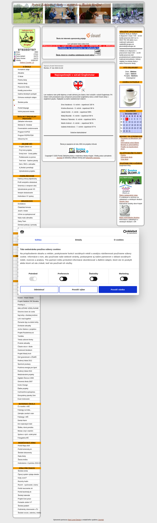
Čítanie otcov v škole (25, 347)
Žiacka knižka (23, 460)
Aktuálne (21, 73)
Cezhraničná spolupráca (26, 392)
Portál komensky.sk (25, 449)
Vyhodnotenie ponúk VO (26, 189)
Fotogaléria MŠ (23, 438)
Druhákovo (22, 204)
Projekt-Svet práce (24, 499)
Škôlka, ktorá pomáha (25, 427)
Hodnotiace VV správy (26, 196)
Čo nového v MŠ (24, 406)
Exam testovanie (24, 399)
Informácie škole (126, 157)
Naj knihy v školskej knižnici (27, 315)
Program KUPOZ (24, 132)
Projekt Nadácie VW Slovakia (28, 301)
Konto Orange (23, 385)
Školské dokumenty (25, 453)
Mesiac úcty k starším (25, 431)
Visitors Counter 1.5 (27, 62)
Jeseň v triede (23, 211)
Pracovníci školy (24, 87)
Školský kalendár (24, 495)
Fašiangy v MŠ (23, 417)
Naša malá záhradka (25, 218)
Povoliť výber (78, 289)
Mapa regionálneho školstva (129, 217)
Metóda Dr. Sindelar (25, 125)
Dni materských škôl (25, 424)
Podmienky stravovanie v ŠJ (28, 509)
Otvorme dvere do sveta (26, 312)
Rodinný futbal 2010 (25, 371)
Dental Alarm (22, 420)
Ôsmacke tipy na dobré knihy (28, 322)
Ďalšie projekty (23, 388)
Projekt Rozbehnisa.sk (26, 333)
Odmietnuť (39, 289)
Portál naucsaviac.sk (25, 488)
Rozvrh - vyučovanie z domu (28, 485)
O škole (20, 76)
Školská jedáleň (23, 506)
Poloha (123, 155)
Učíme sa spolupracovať (26, 214)
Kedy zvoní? (22, 478)
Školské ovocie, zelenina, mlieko (29, 513)
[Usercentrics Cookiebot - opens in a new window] (125, 232)
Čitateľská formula (24, 207)
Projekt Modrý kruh (24, 354)
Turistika (21, 336)
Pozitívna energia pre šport (27, 368)
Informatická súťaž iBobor (130, 143)
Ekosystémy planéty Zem (27, 395)
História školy (22, 83)
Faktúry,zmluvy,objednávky (27, 179)
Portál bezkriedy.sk (24, 492)
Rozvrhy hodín (23, 481)
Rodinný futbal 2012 (25, 361)
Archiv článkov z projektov (27, 329)
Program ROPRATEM (25, 135)
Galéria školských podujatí (27, 94)
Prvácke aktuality (24, 343)
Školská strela (23, 471)
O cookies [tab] (119, 239)
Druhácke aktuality (24, 326)
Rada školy (22, 456)
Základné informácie (25, 121)
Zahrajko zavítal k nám (26, 413)
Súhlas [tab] (38, 239)
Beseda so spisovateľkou (130, 145)
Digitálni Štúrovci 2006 (26, 378)
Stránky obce (124, 201)
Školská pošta (23, 102)
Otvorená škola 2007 (25, 381)
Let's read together (24, 319)
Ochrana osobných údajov (27, 97)
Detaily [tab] (78, 239)
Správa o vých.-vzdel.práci (27, 434)
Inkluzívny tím (23, 139)
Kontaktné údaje (24, 69)
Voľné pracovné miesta (26, 111)
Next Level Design (74, 520)
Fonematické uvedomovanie (28, 128)
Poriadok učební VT (25, 502)
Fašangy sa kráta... (24, 410)
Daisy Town (22, 221)
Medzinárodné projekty (26, 375)
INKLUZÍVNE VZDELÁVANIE (28, 308)
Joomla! (59, 158)
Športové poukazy (24, 364)
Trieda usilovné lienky (25, 340)
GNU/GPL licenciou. (93, 158)
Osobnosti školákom (25, 350)
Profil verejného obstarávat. (27, 182)
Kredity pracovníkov (25, 90)
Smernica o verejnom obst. (27, 186)
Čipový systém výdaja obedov (28, 474)
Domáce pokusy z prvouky (27, 225)
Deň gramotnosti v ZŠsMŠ (27, 357)
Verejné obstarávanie (25, 193)
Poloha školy (22, 80)
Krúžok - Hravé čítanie (26, 298)
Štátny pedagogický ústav (128, 195)
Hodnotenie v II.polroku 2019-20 (29, 463)
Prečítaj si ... (22, 305)
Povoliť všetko (118, 289)
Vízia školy (124, 159)
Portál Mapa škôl (24, 446)
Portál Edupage (23, 108)
